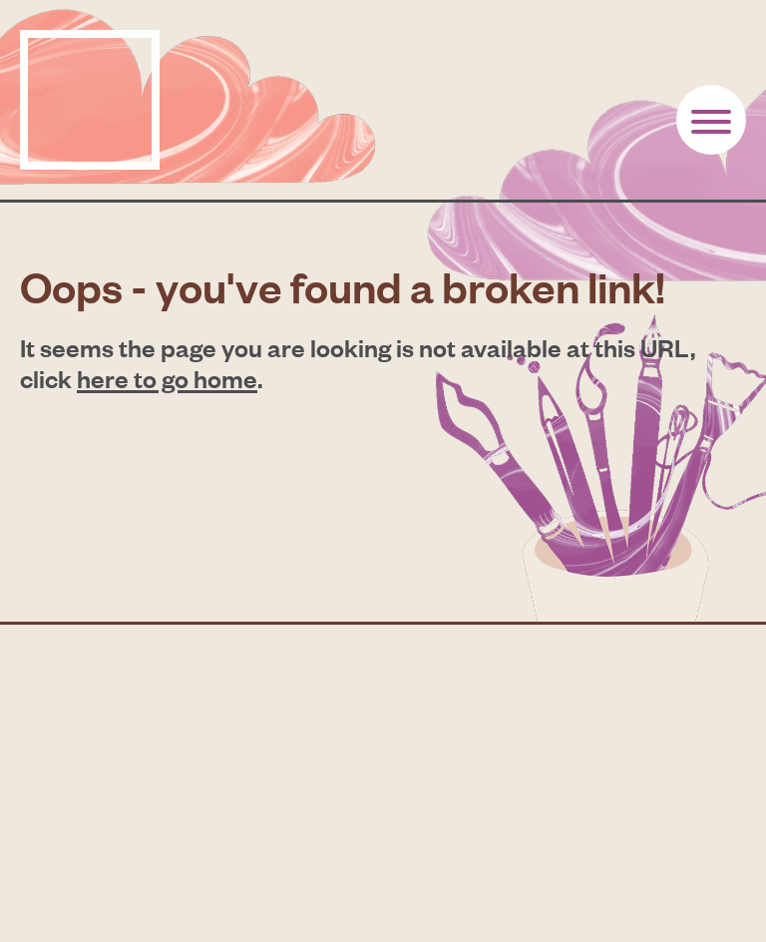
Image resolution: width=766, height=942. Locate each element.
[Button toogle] (711, 120)
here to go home (167, 377)
